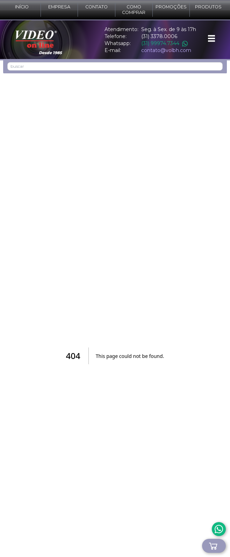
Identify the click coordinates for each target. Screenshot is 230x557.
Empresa (59, 6)
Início (22, 6)
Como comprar (133, 9)
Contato (96, 6)
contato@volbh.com (166, 50)
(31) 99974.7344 (164, 43)
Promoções (171, 6)
